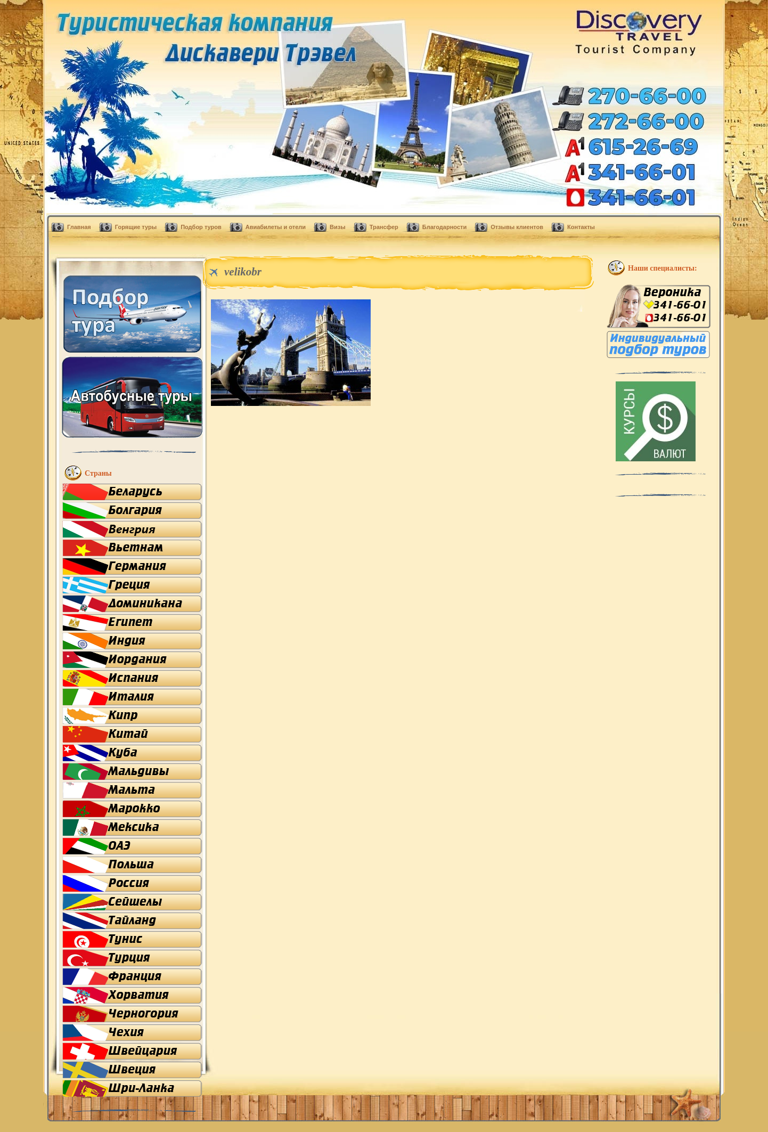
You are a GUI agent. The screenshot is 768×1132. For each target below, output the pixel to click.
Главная (79, 227)
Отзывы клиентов (517, 227)
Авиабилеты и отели (276, 227)
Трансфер (384, 227)
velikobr (243, 271)
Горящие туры (136, 227)
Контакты (581, 227)
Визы (338, 227)
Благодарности (444, 227)
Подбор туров (201, 227)
